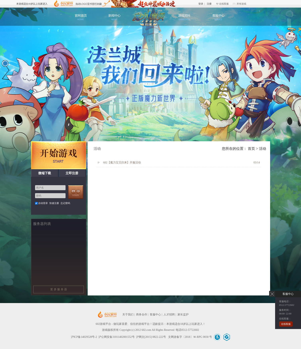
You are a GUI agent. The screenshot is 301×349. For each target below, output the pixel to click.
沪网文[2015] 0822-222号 (151, 336)
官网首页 (81, 17)
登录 (200, 3)
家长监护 (183, 314)
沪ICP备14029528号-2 (84, 336)
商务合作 (141, 314)
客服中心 (218, 17)
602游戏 (63, 3)
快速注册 (54, 203)
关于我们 (127, 314)
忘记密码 (65, 203)
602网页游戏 (119, 314)
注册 (209, 3)
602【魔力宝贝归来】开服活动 (119, 162)
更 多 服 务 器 (58, 289)
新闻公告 (115, 17)
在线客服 (224, 3)
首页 (251, 149)
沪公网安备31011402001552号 (116, 336)
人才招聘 (169, 314)
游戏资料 (184, 17)
